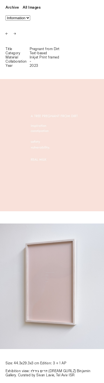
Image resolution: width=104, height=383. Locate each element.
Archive (12, 7)
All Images (31, 7)
